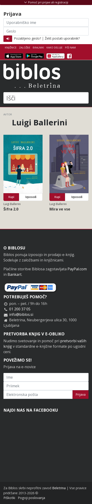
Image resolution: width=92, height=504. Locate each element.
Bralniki (38, 47)
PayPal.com (77, 268)
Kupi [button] (11, 197)
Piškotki (9, 498)
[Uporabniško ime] (46, 22)
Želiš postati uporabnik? (62, 38)
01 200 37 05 (19, 309)
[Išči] (46, 98)
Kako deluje (54, 47)
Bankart (15, 274)
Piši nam (70, 47)
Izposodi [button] (30, 197)
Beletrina (59, 488)
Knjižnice (10, 47)
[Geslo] (46, 31)
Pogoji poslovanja (31, 498)
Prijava (81, 394)
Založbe (24, 47)
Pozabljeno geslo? (27, 38)
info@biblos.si (21, 314)
